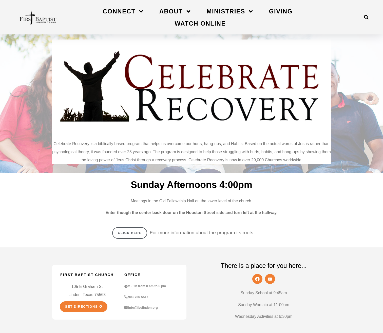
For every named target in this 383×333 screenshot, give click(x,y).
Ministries (230, 11)
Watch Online (200, 23)
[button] (366, 17)
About (175, 11)
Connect (123, 11)
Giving (281, 11)
